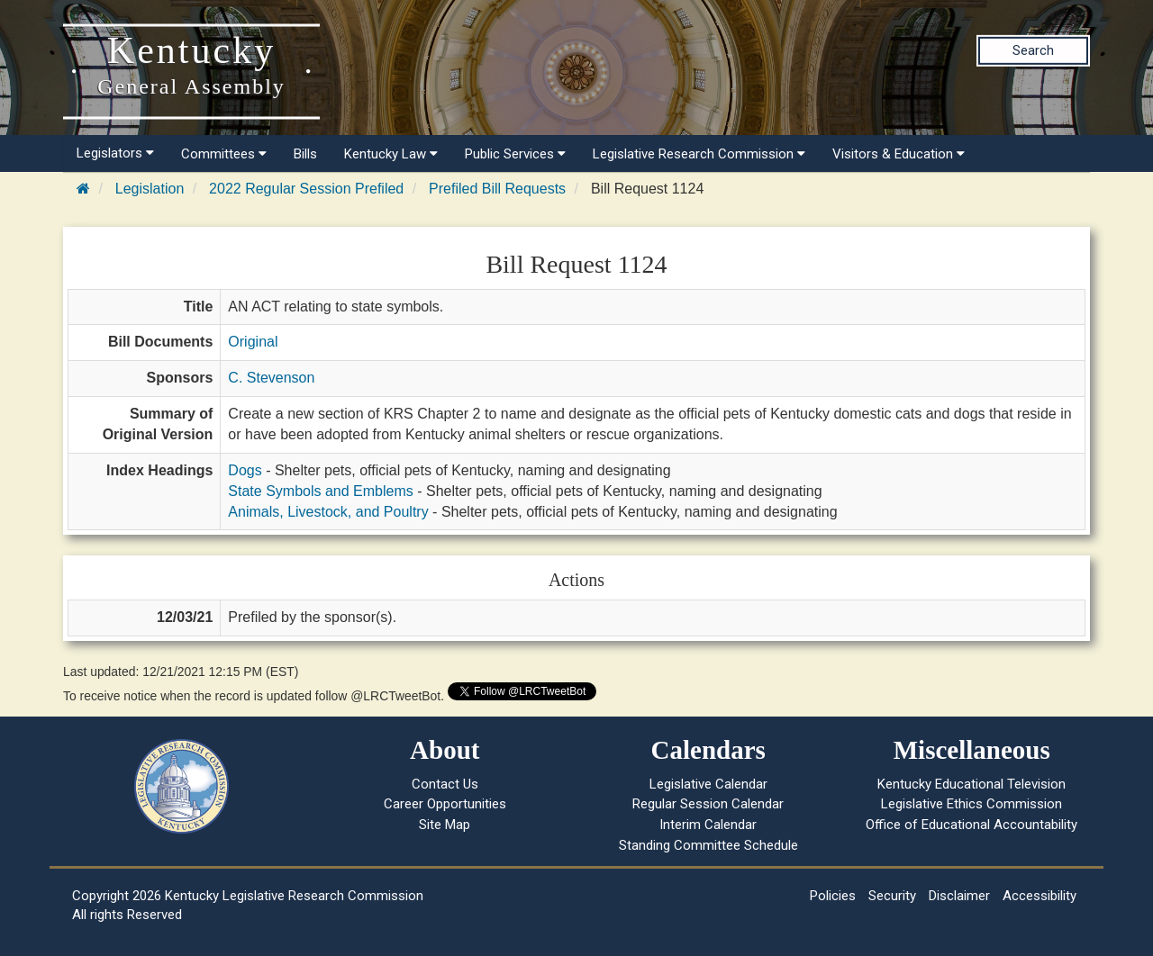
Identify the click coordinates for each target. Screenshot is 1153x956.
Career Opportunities (445, 804)
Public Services (515, 154)
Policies (833, 896)
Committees (224, 154)
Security (892, 896)
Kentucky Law (391, 154)
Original (252, 341)
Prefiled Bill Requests (497, 188)
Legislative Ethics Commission (971, 804)
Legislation (150, 188)
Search (1033, 50)
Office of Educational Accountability (971, 824)
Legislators (115, 153)
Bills (305, 154)
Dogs (244, 470)
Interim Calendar (708, 824)
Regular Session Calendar (708, 804)
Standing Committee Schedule (708, 845)
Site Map (444, 824)
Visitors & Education (898, 154)
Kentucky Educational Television (971, 784)
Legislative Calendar (708, 784)
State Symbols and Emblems (320, 491)
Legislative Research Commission (699, 154)
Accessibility (1039, 896)
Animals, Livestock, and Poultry (328, 511)
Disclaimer (959, 896)
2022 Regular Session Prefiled (306, 188)
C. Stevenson (271, 377)
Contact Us (445, 784)
